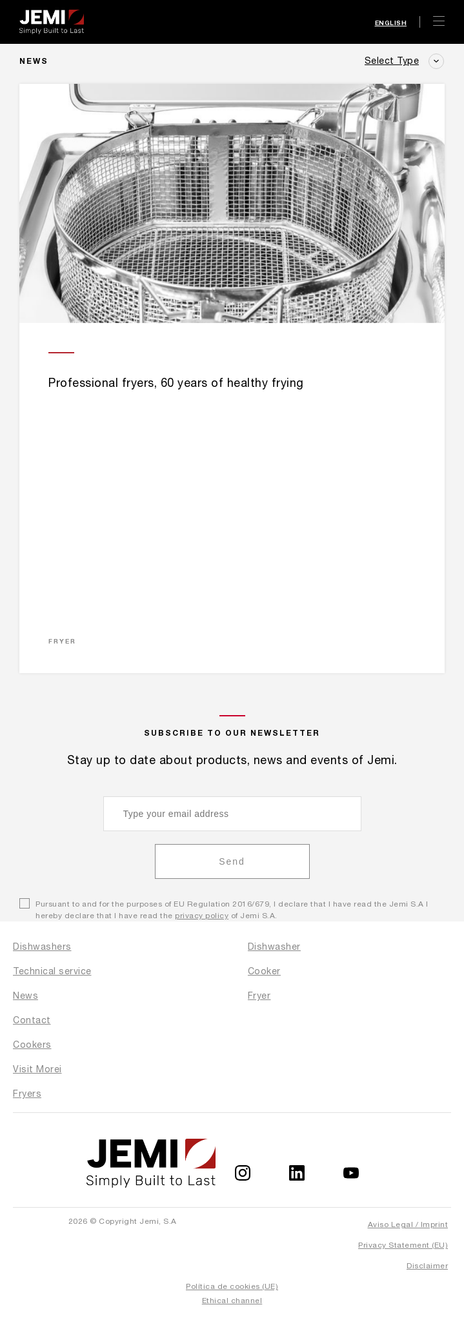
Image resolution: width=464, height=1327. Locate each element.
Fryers (27, 1093)
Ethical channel (232, 1300)
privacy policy (201, 915)
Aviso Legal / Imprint (408, 1224)
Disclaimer (427, 1265)
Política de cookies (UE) (232, 1286)
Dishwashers (42, 946)
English (391, 22)
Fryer (259, 995)
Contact (32, 1020)
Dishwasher (274, 946)
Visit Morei (37, 1069)
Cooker (264, 971)
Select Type (392, 60)
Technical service (52, 971)
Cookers (32, 1044)
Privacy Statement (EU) (403, 1245)
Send (232, 861)
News (25, 995)
